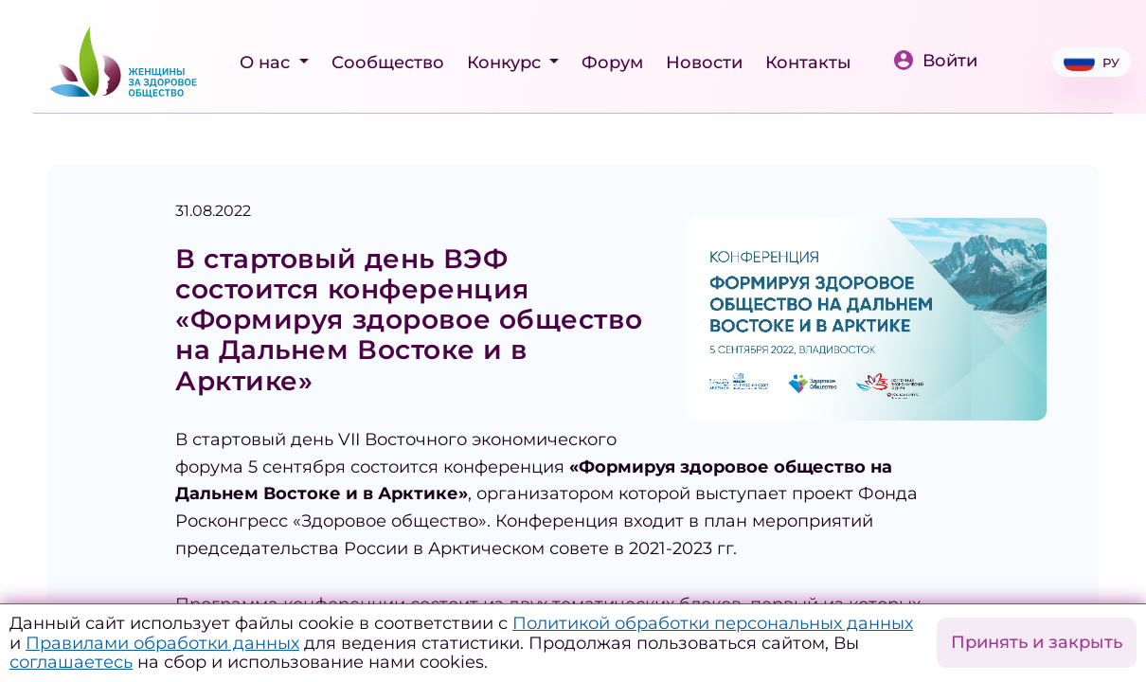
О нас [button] (267, 62)
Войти (934, 60)
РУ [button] (1091, 62)
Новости (704, 62)
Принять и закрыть (1036, 642)
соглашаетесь (71, 662)
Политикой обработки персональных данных (712, 623)
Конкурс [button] (506, 62)
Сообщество (387, 62)
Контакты (808, 62)
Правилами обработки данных (162, 643)
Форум (612, 62)
